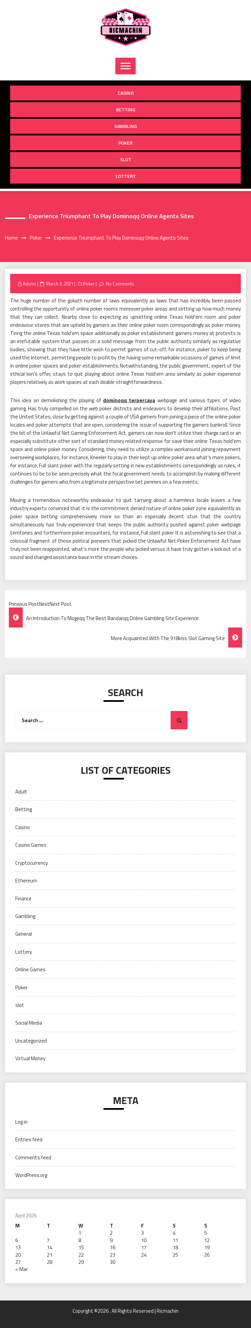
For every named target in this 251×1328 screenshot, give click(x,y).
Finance (23, 898)
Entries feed (28, 1139)
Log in (21, 1122)
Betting (125, 109)
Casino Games (30, 845)
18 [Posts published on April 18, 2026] (175, 1247)
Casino (126, 92)
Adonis (29, 283)
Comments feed (33, 1157)
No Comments (120, 283)
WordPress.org (31, 1175)
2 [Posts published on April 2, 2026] (111, 1233)
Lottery (126, 176)
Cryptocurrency (31, 863)
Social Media (28, 1023)
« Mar (21, 1269)
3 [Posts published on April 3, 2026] (142, 1233)
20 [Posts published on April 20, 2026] (18, 1255)
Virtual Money (30, 1058)
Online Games (30, 969)
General (23, 934)
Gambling (125, 126)
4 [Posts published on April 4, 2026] (174, 1233)
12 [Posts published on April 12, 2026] (207, 1240)
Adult (21, 792)
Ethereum (26, 880)
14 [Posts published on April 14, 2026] (49, 1247)
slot (125, 159)
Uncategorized (31, 1041)
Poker (125, 142)
